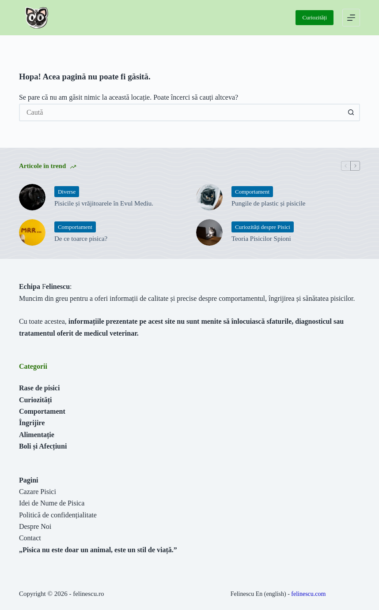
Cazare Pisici (37, 491)
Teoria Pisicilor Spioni (261, 238)
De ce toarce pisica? (80, 238)
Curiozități (314, 17)
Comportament (252, 191)
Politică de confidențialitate (58, 515)
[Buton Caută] (351, 112)
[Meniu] (351, 17)
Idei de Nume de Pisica (51, 503)
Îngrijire (32, 423)
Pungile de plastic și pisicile (268, 203)
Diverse (67, 191)
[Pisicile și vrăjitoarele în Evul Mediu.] (32, 197)
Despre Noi (35, 526)
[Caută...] (180, 112)
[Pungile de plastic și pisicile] (209, 197)
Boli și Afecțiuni (43, 446)
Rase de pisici (39, 388)
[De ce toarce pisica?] (32, 232)
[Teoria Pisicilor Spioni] (209, 232)
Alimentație (36, 434)
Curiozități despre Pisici (262, 227)
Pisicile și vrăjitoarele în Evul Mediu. (103, 203)
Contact (30, 538)
